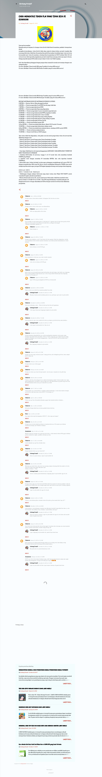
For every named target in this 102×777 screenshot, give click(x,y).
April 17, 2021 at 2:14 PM (36, 388)
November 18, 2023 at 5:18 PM (45, 487)
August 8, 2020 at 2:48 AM (41, 209)
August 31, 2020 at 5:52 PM (41, 244)
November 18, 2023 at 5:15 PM (45, 530)
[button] (71, 16)
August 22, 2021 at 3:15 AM (37, 481)
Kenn (26, 413)
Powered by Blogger (51, 766)
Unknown (27, 196)
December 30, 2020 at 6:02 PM (37, 333)
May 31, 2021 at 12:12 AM (37, 431)
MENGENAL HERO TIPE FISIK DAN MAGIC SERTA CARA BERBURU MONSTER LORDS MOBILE (43, 726)
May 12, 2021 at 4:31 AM (33, 413)
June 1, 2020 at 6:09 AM (36, 196)
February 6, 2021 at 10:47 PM (37, 361)
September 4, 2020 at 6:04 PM (37, 287)
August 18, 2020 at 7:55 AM (37, 237)
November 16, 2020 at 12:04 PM (38, 302)
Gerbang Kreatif (25, 4)
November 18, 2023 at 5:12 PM (45, 307)
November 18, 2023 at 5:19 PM (45, 453)
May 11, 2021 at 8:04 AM (36, 405)
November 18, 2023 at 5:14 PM (45, 342)
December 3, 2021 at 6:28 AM (37, 506)
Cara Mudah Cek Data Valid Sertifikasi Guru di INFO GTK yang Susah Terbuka (40, 744)
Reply (27, 200)
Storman (54, 769)
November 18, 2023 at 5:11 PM (45, 292)
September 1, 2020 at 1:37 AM (41, 226)
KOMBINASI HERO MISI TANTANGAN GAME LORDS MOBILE (34, 707)
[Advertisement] (81, 34)
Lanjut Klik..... (67, 683)
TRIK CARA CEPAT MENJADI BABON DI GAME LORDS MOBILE (35, 688)
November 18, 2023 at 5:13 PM (45, 322)
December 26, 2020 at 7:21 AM (37, 318)
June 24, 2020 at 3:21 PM (36, 204)
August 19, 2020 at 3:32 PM (37, 254)
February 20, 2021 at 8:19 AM (37, 369)
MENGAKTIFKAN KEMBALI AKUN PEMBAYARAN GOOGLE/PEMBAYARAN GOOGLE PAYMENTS (43, 670)
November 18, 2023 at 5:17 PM (45, 512)
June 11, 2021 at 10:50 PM (36, 440)
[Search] (85, 4)
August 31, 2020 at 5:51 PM (41, 259)
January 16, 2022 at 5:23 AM (37, 540)
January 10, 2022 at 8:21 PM (37, 523)
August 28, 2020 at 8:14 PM (37, 270)
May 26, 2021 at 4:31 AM (36, 421)
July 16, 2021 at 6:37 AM (36, 448)
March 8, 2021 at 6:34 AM (36, 377)
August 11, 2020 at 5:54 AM (37, 219)
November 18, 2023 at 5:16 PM (45, 546)
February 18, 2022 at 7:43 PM (38, 556)
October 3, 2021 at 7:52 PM (36, 498)
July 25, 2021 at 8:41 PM (36, 463)
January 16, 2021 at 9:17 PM (37, 352)
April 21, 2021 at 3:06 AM (36, 397)
